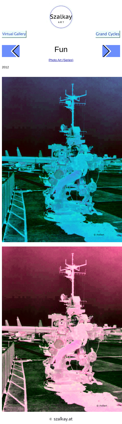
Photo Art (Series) (61, 60)
